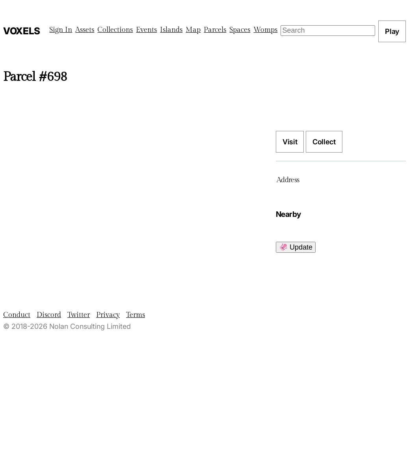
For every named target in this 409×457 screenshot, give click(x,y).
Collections (115, 30)
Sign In (60, 30)
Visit (290, 142)
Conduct (16, 315)
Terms (135, 315)
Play (392, 31)
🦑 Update (295, 247)
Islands (171, 30)
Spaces (239, 30)
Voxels (21, 31)
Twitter (78, 315)
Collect (323, 142)
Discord (49, 315)
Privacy (108, 315)
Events (146, 30)
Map (193, 30)
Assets (84, 30)
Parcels (215, 30)
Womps (265, 30)
